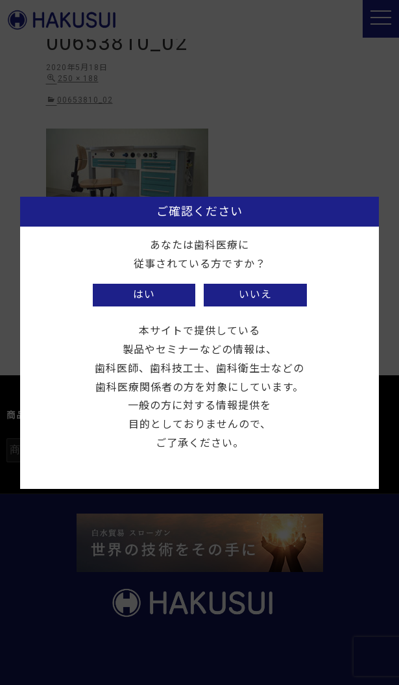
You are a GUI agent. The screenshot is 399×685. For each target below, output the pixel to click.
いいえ (255, 294)
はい (144, 294)
